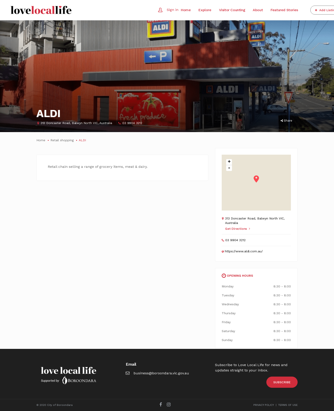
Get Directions (237, 228)
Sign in (172, 10)
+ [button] (229, 162)
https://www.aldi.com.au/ (244, 251)
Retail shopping (62, 140)
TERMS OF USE (288, 405)
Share (286, 120)
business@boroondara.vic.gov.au (157, 373)
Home (40, 140)
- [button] (229, 168)
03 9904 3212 (132, 123)
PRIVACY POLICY (263, 405)
